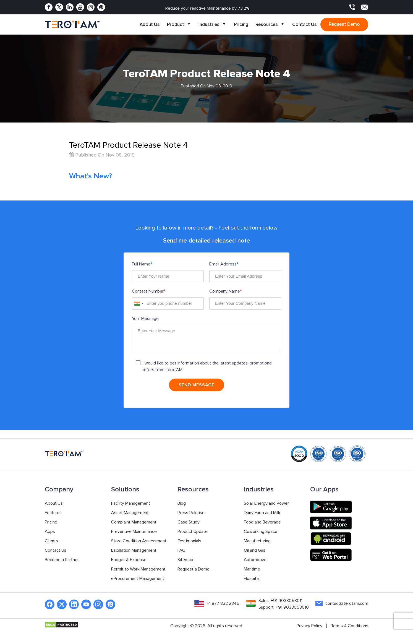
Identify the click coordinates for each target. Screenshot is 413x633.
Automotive (255, 560)
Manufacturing (257, 541)
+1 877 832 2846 (223, 603)
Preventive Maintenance (134, 531)
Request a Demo (193, 569)
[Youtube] (80, 7)
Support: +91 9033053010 (283, 607)
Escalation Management (133, 550)
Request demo (344, 24)
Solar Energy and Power (266, 503)
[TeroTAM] (72, 24)
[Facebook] (49, 7)
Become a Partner (62, 560)
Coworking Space (260, 531)
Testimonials (189, 541)
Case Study (188, 522)
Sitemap (185, 560)
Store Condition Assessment (138, 541)
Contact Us (304, 24)
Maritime (252, 569)
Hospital (252, 578)
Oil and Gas (254, 550)
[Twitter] (59, 7)
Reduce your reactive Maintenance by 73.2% (207, 8)
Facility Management (130, 503)
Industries (212, 24)
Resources (270, 24)
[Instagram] (91, 7)
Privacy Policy (309, 626)
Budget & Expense (129, 560)
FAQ (181, 550)
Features (53, 512)
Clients (51, 541)
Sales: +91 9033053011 (280, 600)
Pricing (241, 24)
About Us (150, 24)
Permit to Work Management (138, 569)
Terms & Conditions (349, 626)
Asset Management (130, 512)
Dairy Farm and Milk (262, 512)
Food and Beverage (262, 522)
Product (179, 24)
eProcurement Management (137, 578)
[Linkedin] (70, 7)
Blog (181, 503)
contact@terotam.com (346, 603)
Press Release (191, 512)
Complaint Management (133, 522)
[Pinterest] (101, 7)
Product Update (192, 531)
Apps (50, 531)
